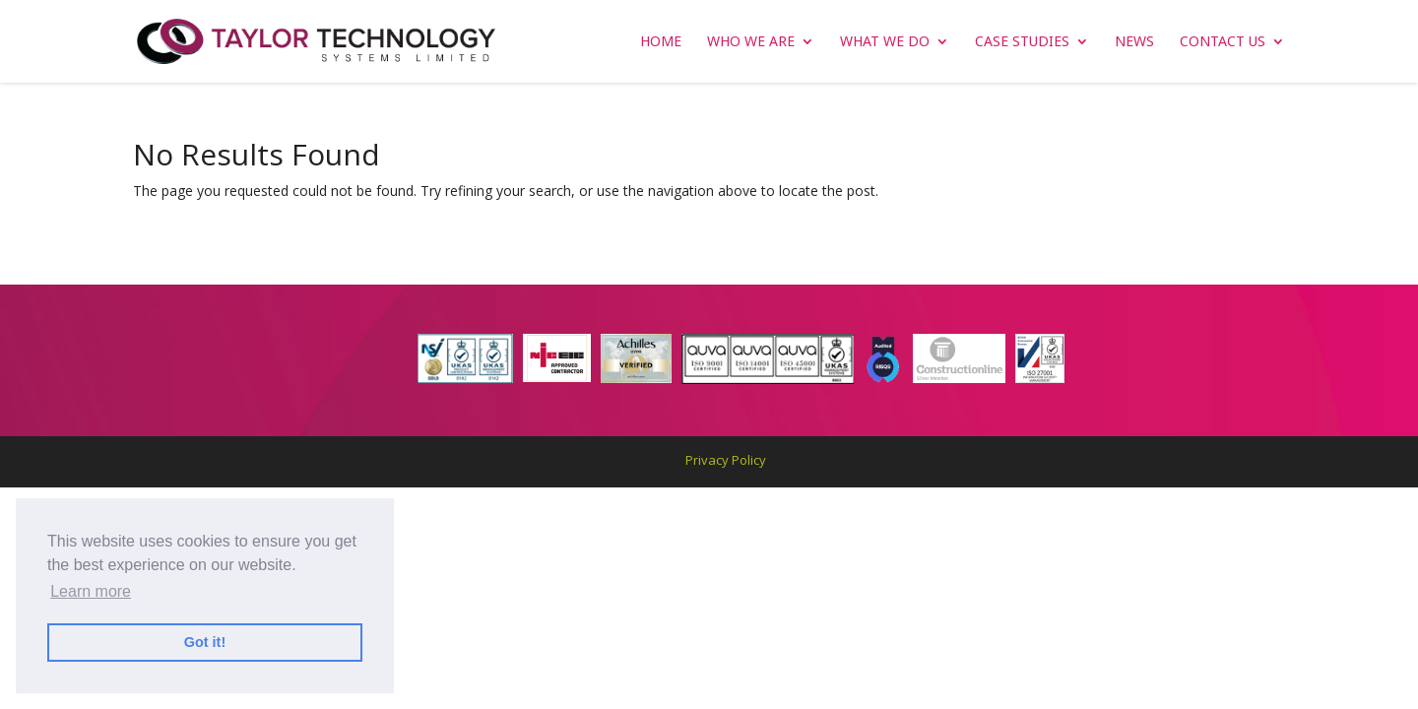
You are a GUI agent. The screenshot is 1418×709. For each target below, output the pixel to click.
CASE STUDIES (1022, 42)
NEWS (1134, 42)
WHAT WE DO (885, 42)
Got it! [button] (205, 642)
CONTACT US (1222, 42)
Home (660, 42)
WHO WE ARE (751, 42)
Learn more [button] (90, 591)
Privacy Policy (725, 460)
